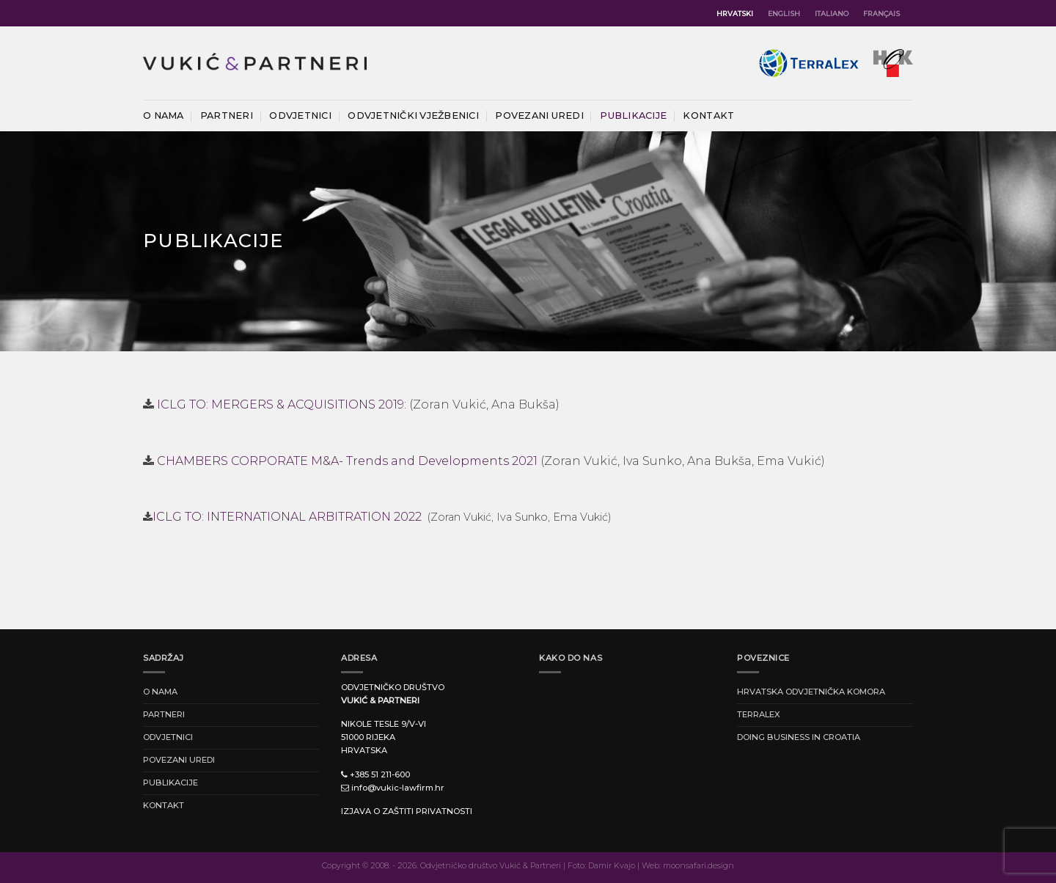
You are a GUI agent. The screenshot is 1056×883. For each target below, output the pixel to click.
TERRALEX (758, 714)
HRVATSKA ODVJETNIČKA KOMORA (811, 691)
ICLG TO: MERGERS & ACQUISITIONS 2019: (281, 404)
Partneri (226, 115)
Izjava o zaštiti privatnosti (406, 811)
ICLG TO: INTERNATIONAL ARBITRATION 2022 (289, 517)
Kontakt (708, 115)
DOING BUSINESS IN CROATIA (798, 737)
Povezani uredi (539, 115)
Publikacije (633, 115)
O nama (163, 115)
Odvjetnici (300, 115)
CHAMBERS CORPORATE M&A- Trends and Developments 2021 (347, 461)
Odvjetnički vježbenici (413, 115)
